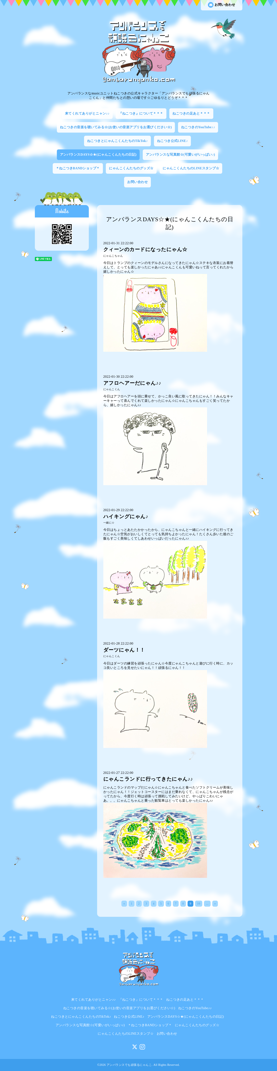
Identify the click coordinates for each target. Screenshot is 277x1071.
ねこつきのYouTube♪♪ (198, 127)
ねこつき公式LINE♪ (172, 141)
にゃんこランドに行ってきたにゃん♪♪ (148, 779)
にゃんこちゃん (113, 255)
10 (198, 903)
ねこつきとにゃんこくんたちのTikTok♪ (117, 141)
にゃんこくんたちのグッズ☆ (131, 168)
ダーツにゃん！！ (124, 650)
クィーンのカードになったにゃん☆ (145, 249)
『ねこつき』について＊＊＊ (141, 113)
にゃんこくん (111, 389)
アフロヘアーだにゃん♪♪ (132, 383)
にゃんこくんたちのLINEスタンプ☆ (191, 168)
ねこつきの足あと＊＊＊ (191, 113)
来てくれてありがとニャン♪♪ (87, 113)
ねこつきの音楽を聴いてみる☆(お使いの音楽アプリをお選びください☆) (116, 127)
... (207, 903)
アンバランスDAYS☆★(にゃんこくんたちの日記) (98, 154)
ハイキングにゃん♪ (125, 516)
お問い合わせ (221, 5)
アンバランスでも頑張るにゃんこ (129, 1064)
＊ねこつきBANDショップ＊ (78, 168)
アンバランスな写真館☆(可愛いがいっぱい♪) (180, 154)
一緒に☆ (109, 522)
